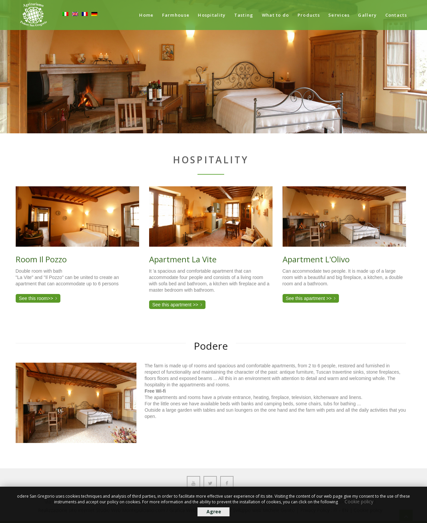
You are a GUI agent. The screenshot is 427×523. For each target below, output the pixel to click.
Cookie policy (359, 501)
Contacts (396, 15)
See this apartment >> (175, 304)
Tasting (244, 15)
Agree (213, 511)
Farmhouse (176, 15)
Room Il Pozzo (41, 259)
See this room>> (36, 298)
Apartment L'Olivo (316, 259)
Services (339, 15)
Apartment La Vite (183, 259)
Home (146, 15)
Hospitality (212, 15)
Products (309, 15)
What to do (275, 15)
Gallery (367, 15)
